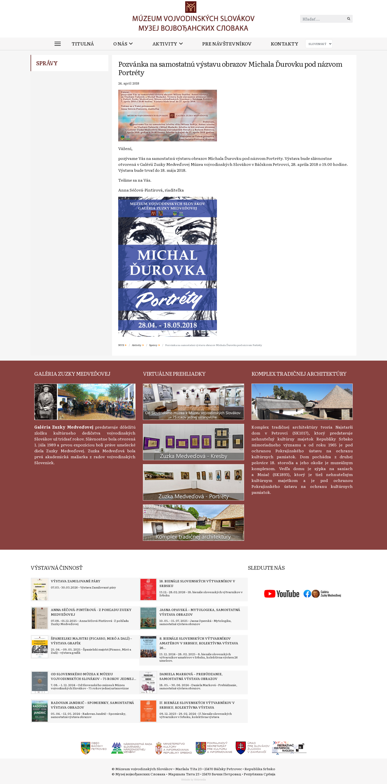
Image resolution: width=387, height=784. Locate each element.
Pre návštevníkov (227, 43)
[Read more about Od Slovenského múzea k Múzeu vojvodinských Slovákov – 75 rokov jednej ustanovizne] (40, 682)
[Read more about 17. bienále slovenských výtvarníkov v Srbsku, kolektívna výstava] (148, 711)
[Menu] (58, 43)
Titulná (83, 43)
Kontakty (284, 43)
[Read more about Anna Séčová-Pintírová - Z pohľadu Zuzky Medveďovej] (40, 618)
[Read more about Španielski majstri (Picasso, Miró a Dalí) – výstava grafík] (40, 646)
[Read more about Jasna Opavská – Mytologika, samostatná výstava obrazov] (148, 618)
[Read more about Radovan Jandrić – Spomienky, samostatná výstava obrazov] (40, 711)
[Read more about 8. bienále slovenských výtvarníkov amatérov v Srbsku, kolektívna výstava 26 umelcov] (148, 646)
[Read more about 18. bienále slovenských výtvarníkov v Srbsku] (148, 589)
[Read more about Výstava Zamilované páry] (40, 589)
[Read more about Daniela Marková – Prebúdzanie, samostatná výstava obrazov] (148, 682)
